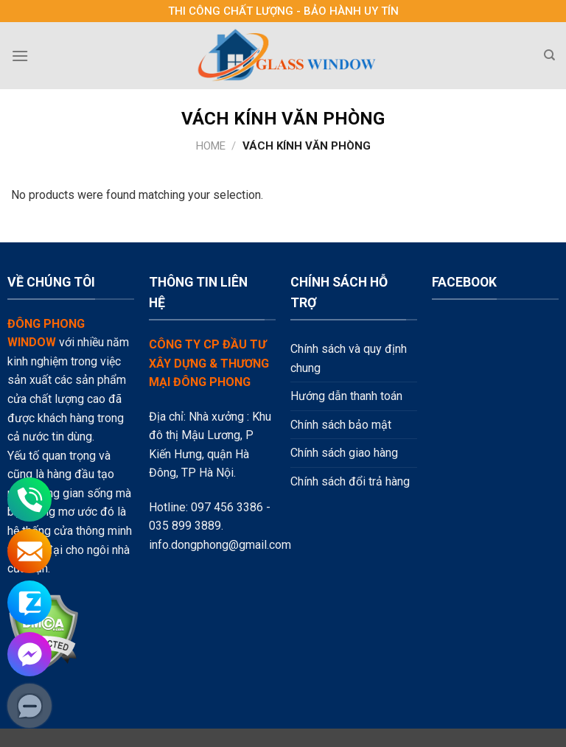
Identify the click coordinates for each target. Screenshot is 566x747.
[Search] (549, 55)
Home (211, 145)
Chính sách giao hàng (344, 453)
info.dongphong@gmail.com (220, 545)
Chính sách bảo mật (340, 425)
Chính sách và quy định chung (348, 358)
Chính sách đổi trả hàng (350, 481)
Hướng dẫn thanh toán (346, 396)
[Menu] (20, 56)
